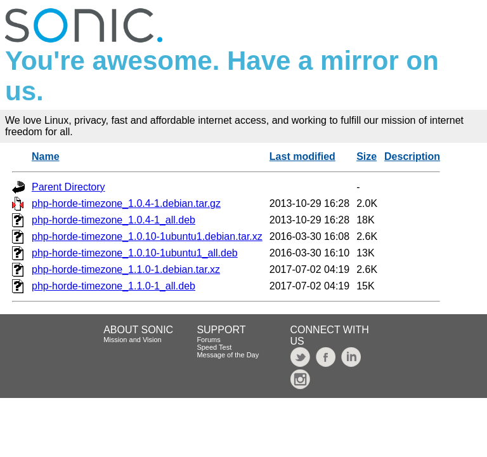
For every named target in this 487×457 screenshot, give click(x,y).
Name (46, 156)
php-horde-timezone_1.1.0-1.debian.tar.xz (126, 269)
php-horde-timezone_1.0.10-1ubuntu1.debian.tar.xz (147, 236)
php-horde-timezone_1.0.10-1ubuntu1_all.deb (135, 253)
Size (366, 156)
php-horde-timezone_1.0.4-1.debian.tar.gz (126, 203)
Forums (208, 339)
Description (412, 156)
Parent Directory (68, 187)
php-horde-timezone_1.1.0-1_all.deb (113, 286)
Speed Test (214, 347)
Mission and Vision (132, 339)
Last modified (302, 156)
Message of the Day (228, 355)
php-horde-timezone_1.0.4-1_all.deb (113, 220)
